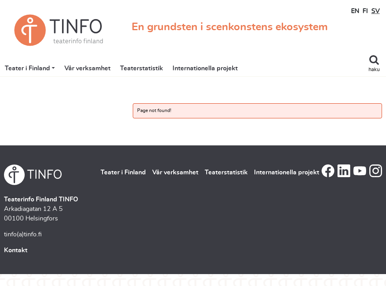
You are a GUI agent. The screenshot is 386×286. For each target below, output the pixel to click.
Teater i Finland (27, 68)
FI (365, 11)
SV (375, 11)
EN (355, 11)
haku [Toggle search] (374, 69)
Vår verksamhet (87, 68)
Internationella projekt (205, 68)
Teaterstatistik (141, 68)
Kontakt (15, 250)
